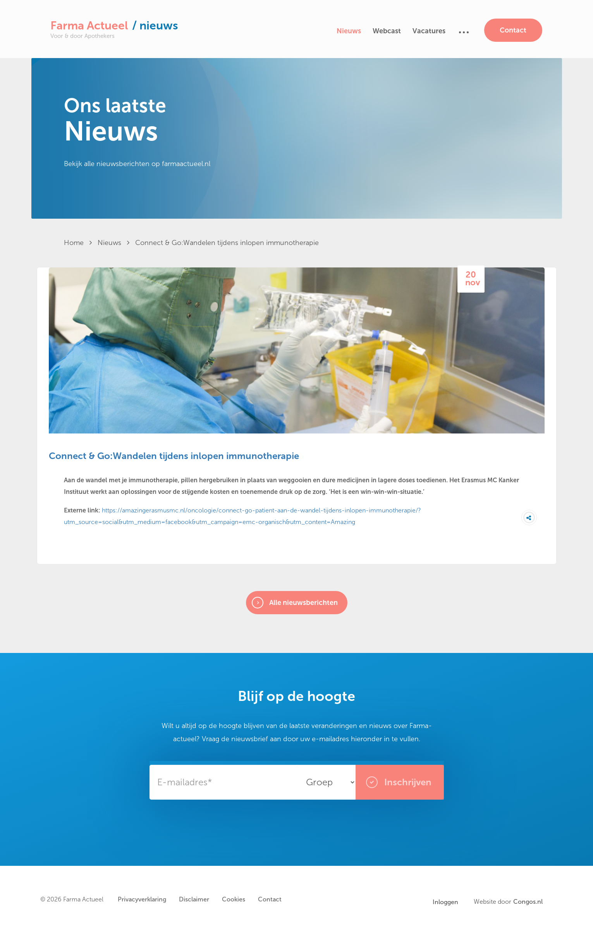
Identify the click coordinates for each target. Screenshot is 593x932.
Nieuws (349, 31)
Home (78, 242)
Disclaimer (194, 899)
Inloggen (445, 902)
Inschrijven (398, 782)
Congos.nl (528, 901)
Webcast (387, 31)
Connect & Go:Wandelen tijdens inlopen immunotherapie (227, 242)
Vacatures (429, 31)
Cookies (233, 899)
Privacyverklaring (142, 899)
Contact (513, 30)
